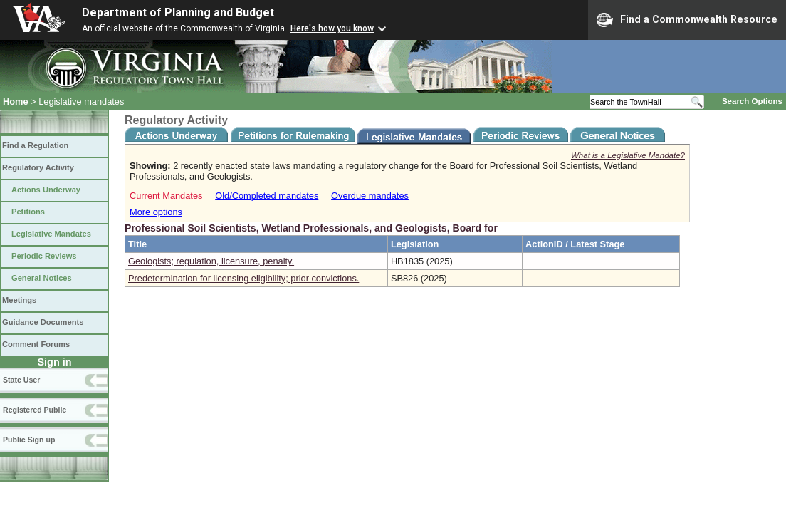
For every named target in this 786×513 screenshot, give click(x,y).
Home (15, 101)
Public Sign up (29, 439)
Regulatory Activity (38, 167)
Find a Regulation (35, 145)
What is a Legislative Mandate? (628, 155)
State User (21, 379)
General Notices (41, 278)
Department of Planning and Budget (178, 12)
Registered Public (34, 409)
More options (156, 212)
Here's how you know (332, 28)
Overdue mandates (370, 195)
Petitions (28, 211)
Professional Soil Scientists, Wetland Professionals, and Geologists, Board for (311, 228)
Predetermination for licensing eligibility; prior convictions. (243, 278)
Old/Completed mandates (266, 195)
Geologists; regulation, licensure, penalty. (211, 261)
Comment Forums (36, 344)
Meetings (19, 300)
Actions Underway (45, 189)
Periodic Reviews (44, 256)
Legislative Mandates (51, 233)
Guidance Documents (42, 322)
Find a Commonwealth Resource (687, 20)
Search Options (752, 101)
